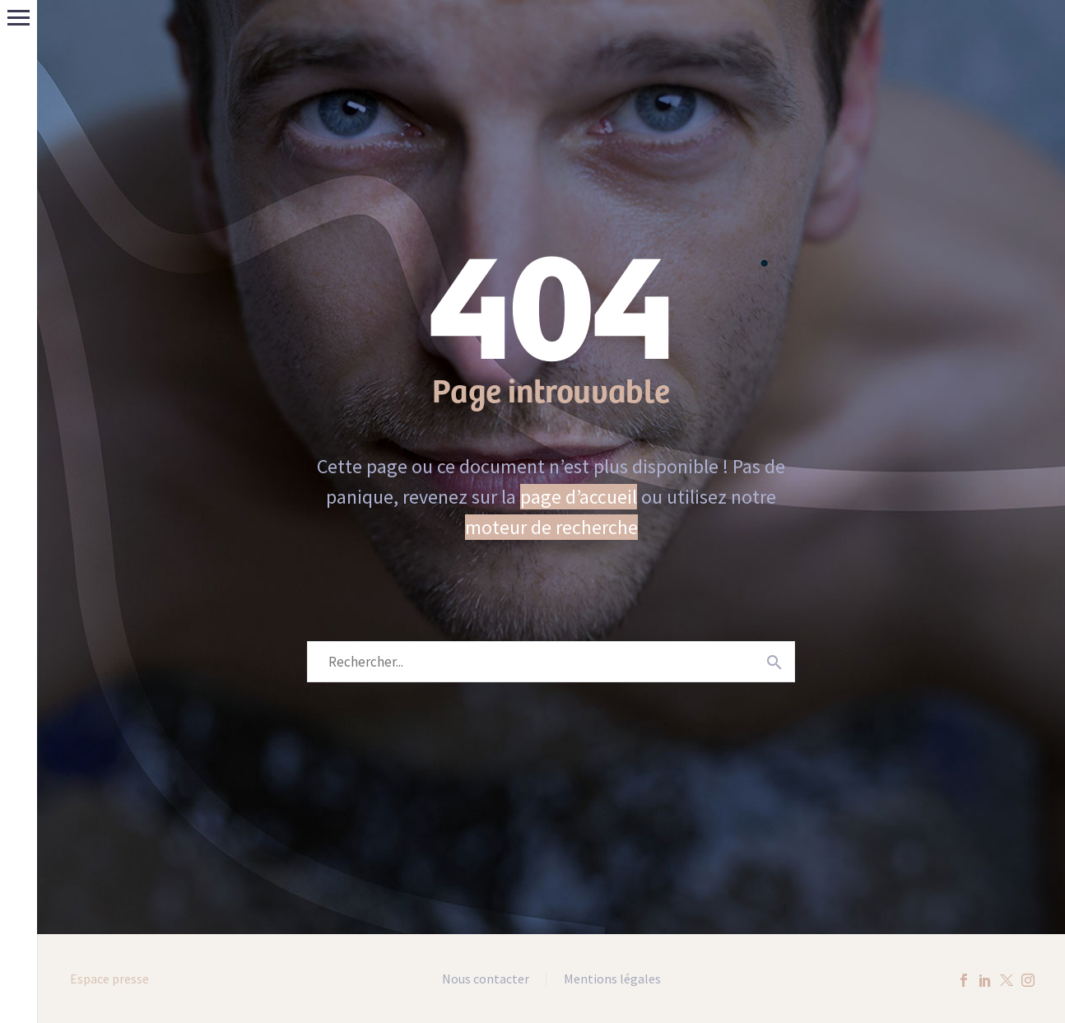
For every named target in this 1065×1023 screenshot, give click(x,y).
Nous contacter (485, 979)
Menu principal (18, 18)
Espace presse (109, 978)
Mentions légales (612, 979)
